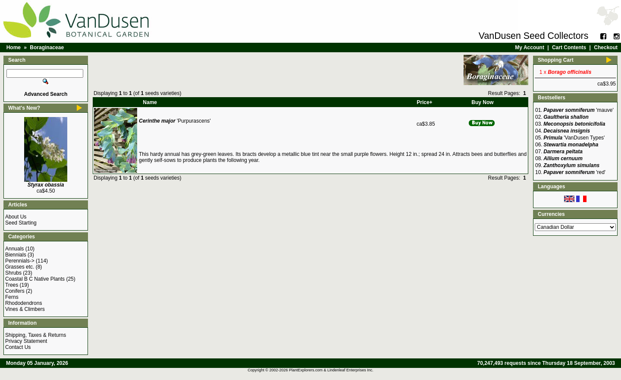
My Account (529, 47)
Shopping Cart (556, 60)
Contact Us (18, 347)
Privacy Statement (26, 341)
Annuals (14, 249)
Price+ (424, 102)
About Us (15, 217)
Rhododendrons (23, 303)
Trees (11, 285)
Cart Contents (569, 47)
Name (150, 102)
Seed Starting (21, 223)
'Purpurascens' (175, 121)
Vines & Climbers (25, 309)
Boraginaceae (47, 47)
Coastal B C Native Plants (35, 279)
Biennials (15, 255)
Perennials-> (19, 261)
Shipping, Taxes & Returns (35, 335)
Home (13, 47)
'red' (574, 172)
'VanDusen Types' (574, 138)
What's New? (24, 108)
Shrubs (13, 273)
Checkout (606, 47)
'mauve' (578, 110)
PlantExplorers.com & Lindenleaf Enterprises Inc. (331, 370)
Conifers (15, 291)
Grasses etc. (19, 267)
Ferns (12, 297)
